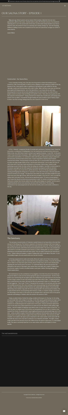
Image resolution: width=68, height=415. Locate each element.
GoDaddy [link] (33, 397)
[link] (6, 5)
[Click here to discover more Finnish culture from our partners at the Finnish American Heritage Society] (34, 1)
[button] (65, 5)
